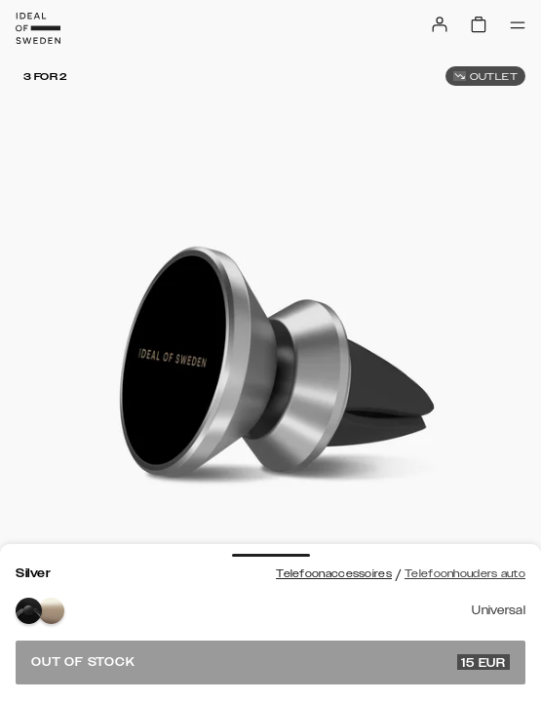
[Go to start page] (38, 28)
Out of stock (270, 662)
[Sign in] (439, 24)
